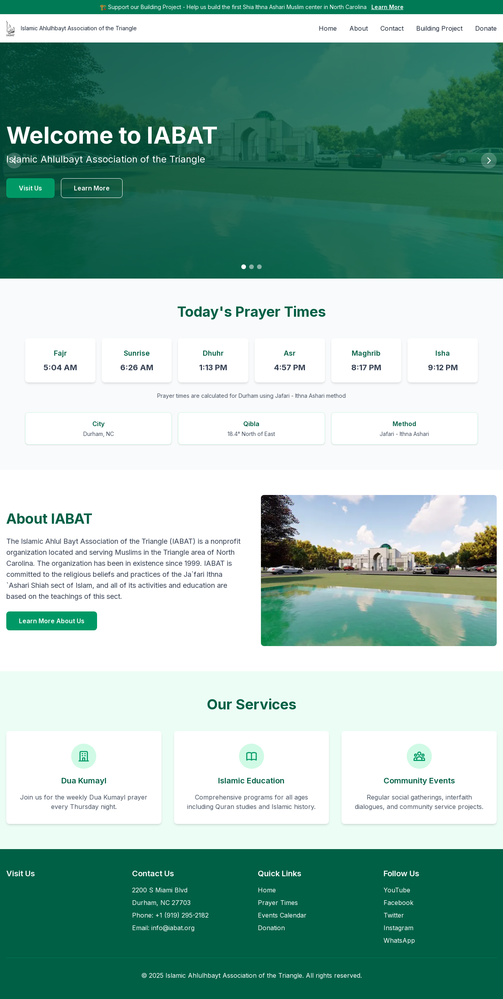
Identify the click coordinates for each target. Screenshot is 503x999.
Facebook (398, 903)
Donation (271, 928)
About (358, 28)
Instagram (398, 928)
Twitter (394, 915)
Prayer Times (278, 903)
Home (328, 28)
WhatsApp (399, 940)
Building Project (439, 28)
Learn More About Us (51, 621)
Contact (392, 28)
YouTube (397, 890)
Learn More (387, 7)
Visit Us (30, 188)
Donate (486, 28)
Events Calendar (282, 915)
